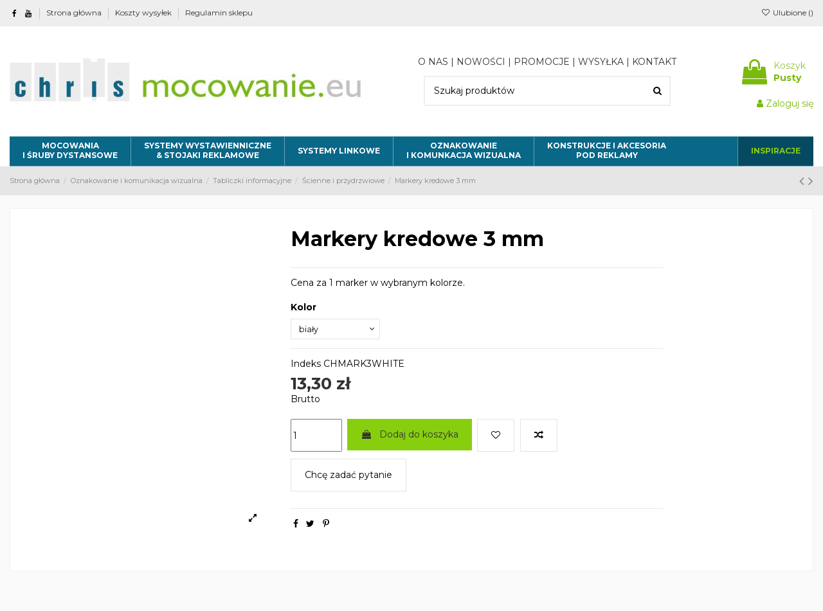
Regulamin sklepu (219, 12)
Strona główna (75, 12)
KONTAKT (654, 61)
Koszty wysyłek (144, 12)
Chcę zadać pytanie (348, 478)
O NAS (433, 61)
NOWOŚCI (481, 61)
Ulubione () (787, 12)
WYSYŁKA (601, 61)
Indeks (306, 367)
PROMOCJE (542, 61)
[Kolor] (339, 330)
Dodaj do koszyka (409, 437)
